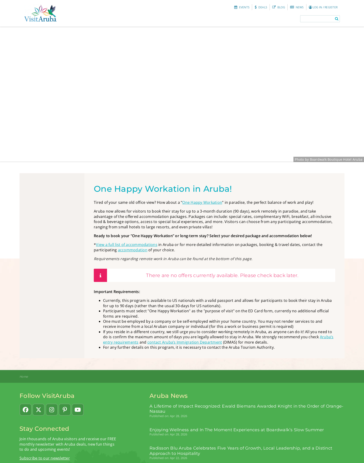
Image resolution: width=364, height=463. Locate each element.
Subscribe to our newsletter (45, 458)
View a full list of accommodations (126, 244)
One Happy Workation (202, 202)
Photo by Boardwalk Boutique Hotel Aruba (328, 159)
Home (24, 377)
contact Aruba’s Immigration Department (184, 342)
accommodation (132, 249)
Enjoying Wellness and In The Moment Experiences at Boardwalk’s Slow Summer (237, 429)
